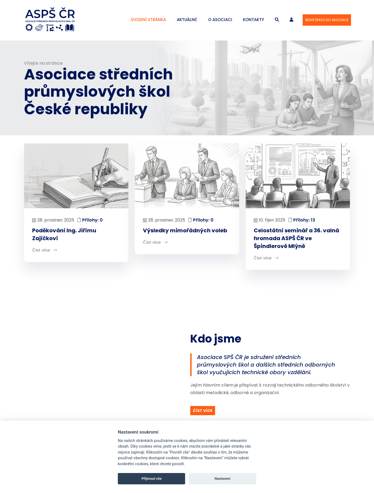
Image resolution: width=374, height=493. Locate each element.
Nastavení (223, 479)
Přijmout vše (152, 479)
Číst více (44, 250)
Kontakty (253, 19)
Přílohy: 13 (304, 220)
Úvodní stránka (148, 19)
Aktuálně (187, 19)
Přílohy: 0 (92, 220)
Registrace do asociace (326, 20)
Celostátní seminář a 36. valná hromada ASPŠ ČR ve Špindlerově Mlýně (296, 238)
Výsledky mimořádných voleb (185, 230)
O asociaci (220, 19)
